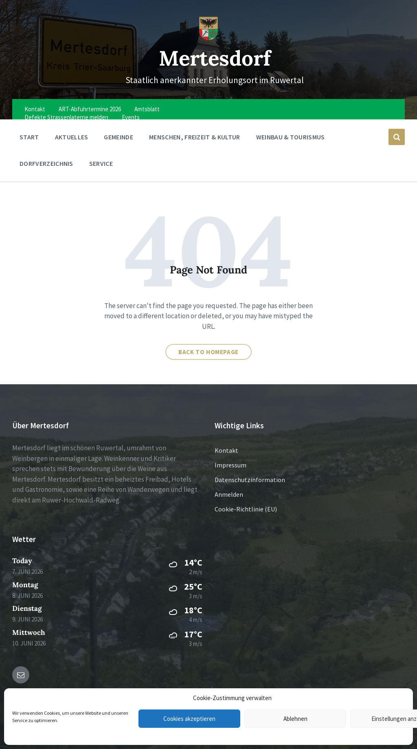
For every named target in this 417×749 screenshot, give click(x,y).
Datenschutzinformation (250, 480)
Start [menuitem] (29, 137)
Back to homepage (208, 352)
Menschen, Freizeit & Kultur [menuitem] (194, 137)
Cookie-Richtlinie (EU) (246, 509)
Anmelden (229, 494)
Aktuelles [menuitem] (71, 137)
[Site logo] (208, 38)
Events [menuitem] (131, 117)
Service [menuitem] (101, 163)
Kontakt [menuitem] (34, 109)
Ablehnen (295, 719)
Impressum (230, 465)
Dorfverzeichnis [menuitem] (46, 163)
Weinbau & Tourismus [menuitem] (290, 137)
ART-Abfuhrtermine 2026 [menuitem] (90, 109)
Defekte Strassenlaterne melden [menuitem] (66, 117)
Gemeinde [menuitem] (118, 137)
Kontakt (226, 450)
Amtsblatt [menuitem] (147, 109)
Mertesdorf (215, 58)
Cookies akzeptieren (189, 719)
